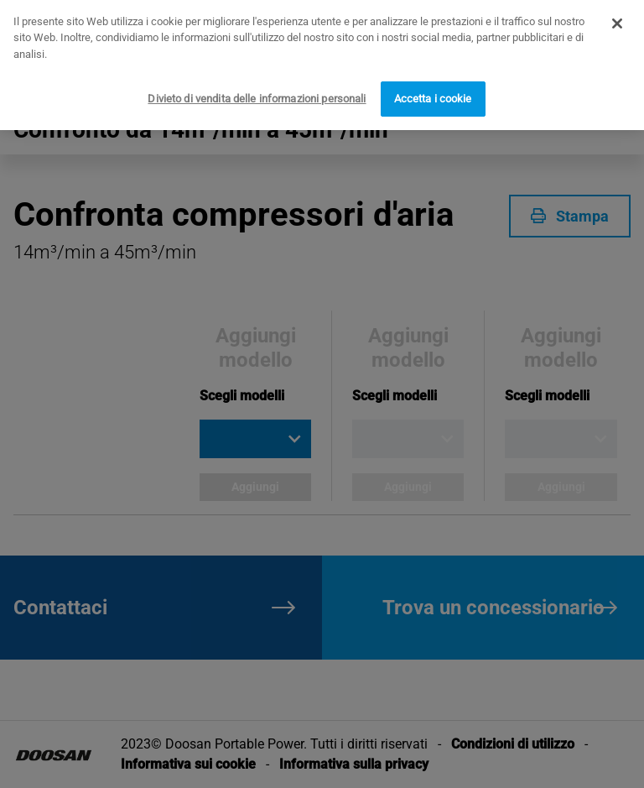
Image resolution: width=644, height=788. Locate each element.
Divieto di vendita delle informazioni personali (257, 92)
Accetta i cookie (433, 92)
